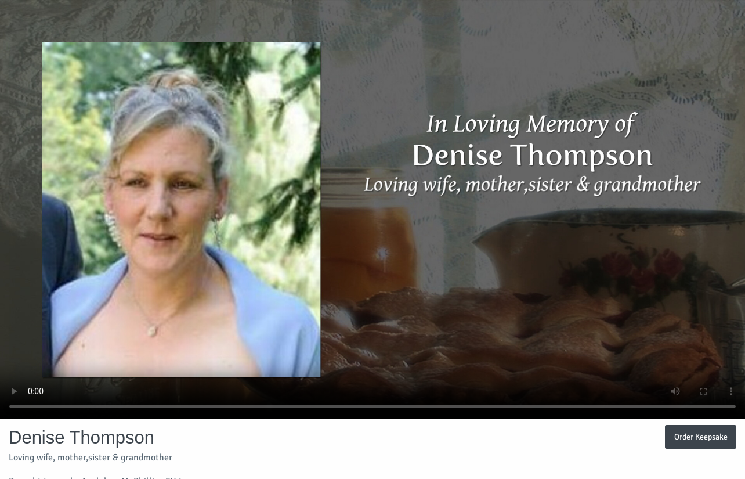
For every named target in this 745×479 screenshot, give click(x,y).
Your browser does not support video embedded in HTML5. (372, 209)
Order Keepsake (701, 436)
